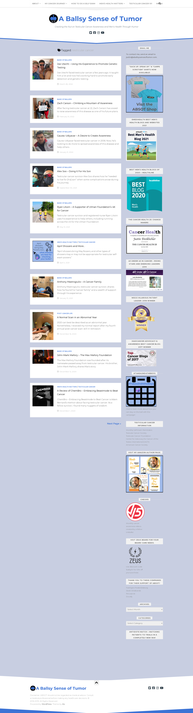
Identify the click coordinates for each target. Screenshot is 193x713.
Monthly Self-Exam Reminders (139, 430)
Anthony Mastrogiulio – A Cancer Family (79, 281)
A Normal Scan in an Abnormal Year (77, 317)
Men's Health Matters (67, 242)
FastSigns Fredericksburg (137, 588)
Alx (63, 704)
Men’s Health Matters (110, 4)
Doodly (129, 596)
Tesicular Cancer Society (136, 433)
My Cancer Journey (54, 4)
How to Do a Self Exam (83, 4)
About (35, 4)
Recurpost (130, 594)
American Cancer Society (137, 445)
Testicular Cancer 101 (139, 4)
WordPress (47, 704)
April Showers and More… (71, 246)
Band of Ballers (64, 60)
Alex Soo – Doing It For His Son (74, 171)
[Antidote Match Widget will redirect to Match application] (141, 657)
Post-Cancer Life (64, 313)
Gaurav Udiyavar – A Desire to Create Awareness (84, 135)
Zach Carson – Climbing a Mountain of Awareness (84, 103)
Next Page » (114, 423)
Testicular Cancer (86, 242)
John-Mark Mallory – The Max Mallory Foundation (84, 355)
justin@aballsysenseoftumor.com (141, 57)
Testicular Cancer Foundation (138, 436)
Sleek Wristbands (133, 591)
